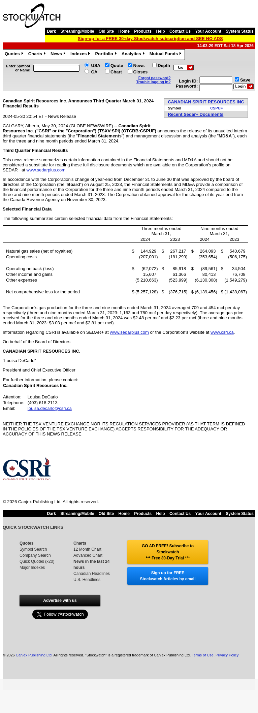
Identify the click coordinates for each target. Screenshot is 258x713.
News (59, 54)
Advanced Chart (87, 555)
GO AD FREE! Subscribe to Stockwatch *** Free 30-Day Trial (168, 552)
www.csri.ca (222, 332)
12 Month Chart (87, 549)
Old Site (106, 31)
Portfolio (106, 54)
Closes (140, 71)
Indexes (81, 54)
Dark (51, 31)
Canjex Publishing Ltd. (34, 655)
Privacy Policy (227, 655)
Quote (116, 65)
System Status (240, 31)
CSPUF (216, 108)
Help (160, 31)
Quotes (15, 54)
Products (143, 31)
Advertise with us (59, 600)
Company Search (35, 555)
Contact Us (180, 31)
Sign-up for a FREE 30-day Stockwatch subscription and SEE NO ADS (150, 38)
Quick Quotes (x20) (37, 561)
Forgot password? (154, 78)
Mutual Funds (166, 54)
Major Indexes (32, 567)
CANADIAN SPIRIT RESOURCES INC (206, 101)
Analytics (134, 54)
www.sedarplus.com (45, 169)
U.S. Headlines (86, 579)
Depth (164, 65)
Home (124, 31)
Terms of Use (203, 655)
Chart (116, 71)
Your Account (208, 31)
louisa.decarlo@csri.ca (50, 408)
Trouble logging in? (153, 82)
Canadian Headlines (91, 573)
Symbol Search (33, 549)
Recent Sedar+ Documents (195, 114)
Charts (37, 54)
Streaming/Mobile (77, 31)
